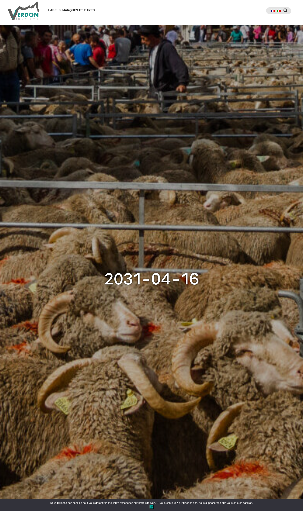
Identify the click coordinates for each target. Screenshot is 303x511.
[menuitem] (269, 12)
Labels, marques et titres (72, 12)
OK (151, 506)
